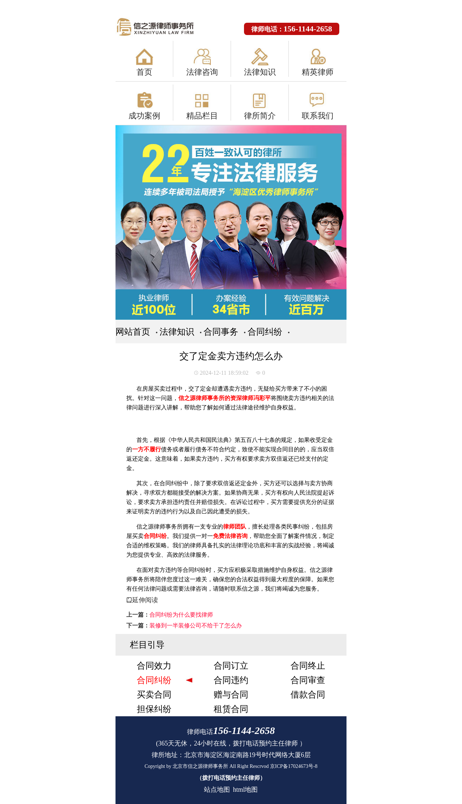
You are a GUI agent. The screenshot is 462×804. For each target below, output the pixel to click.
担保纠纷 (154, 709)
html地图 (245, 789)
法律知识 (260, 72)
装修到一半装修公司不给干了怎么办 (195, 625)
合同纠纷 (265, 331)
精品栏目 (202, 115)
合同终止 (308, 665)
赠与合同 (231, 694)
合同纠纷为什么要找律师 (181, 615)
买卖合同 (154, 694)
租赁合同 (231, 709)
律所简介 (260, 115)
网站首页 (133, 331)
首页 (144, 72)
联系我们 (318, 115)
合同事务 (221, 331)
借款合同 (308, 694)
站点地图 (217, 789)
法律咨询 (202, 72)
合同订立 (231, 665)
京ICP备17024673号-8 (293, 766)
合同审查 (308, 680)
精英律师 (318, 72)
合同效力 (154, 665)
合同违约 (231, 680)
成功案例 (144, 115)
